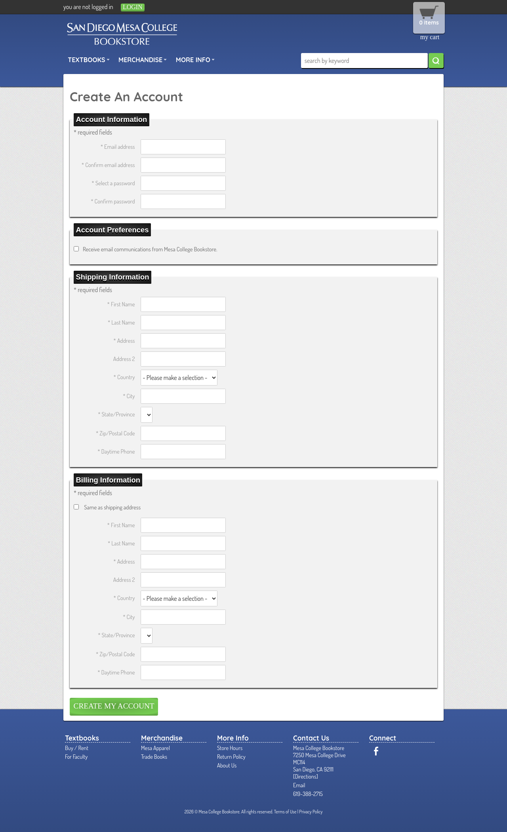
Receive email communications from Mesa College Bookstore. (150, 249)
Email (299, 784)
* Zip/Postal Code (115, 433)
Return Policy (231, 756)
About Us (226, 765)
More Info (195, 59)
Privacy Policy (310, 812)
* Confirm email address (108, 164)
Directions (305, 776)
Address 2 (124, 358)
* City (129, 395)
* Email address (118, 146)
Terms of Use (285, 812)
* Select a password (113, 182)
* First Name (121, 304)
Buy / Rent (76, 747)
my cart (429, 37)
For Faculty (76, 756)
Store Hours (229, 747)
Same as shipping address (112, 507)
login (133, 7)
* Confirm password (113, 201)
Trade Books (154, 756)
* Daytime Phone (116, 451)
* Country (124, 376)
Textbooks (89, 59)
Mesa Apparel (155, 747)
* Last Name (121, 322)
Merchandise (142, 59)
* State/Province (116, 414)
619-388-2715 (308, 793)
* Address (124, 340)
